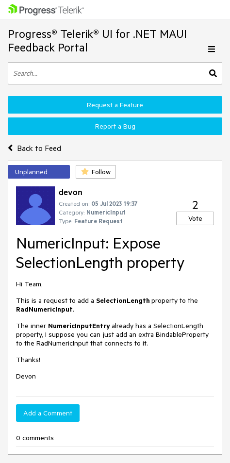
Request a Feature (115, 104)
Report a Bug (115, 126)
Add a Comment (47, 413)
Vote (195, 218)
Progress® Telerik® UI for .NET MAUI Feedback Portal (97, 40)
